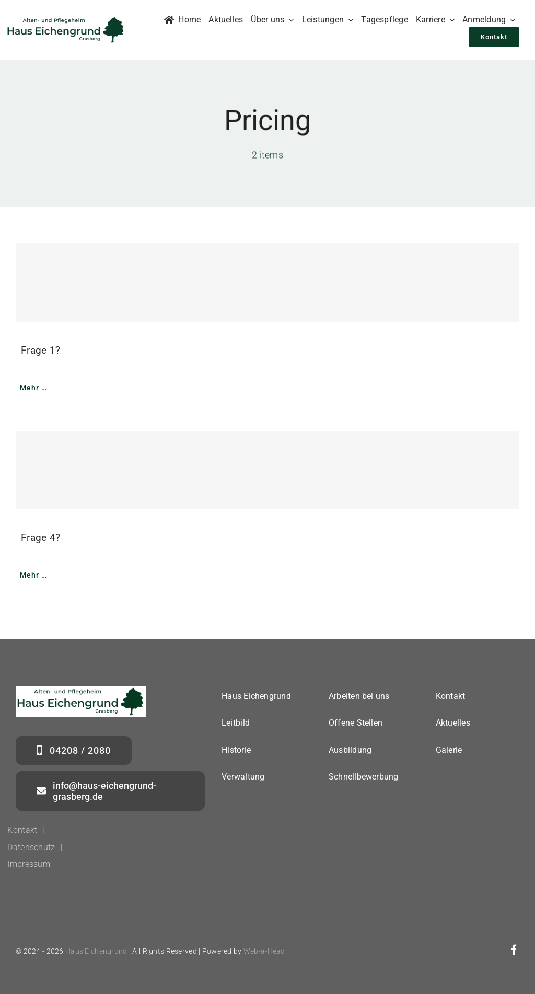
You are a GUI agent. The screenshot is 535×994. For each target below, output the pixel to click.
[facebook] (514, 950)
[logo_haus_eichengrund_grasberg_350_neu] (66, 20)
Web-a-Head (264, 951)
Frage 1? (40, 350)
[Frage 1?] (267, 282)
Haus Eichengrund (96, 951)
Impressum (28, 864)
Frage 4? (40, 538)
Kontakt (22, 830)
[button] (23, 971)
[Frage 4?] (267, 470)
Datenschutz (31, 847)
